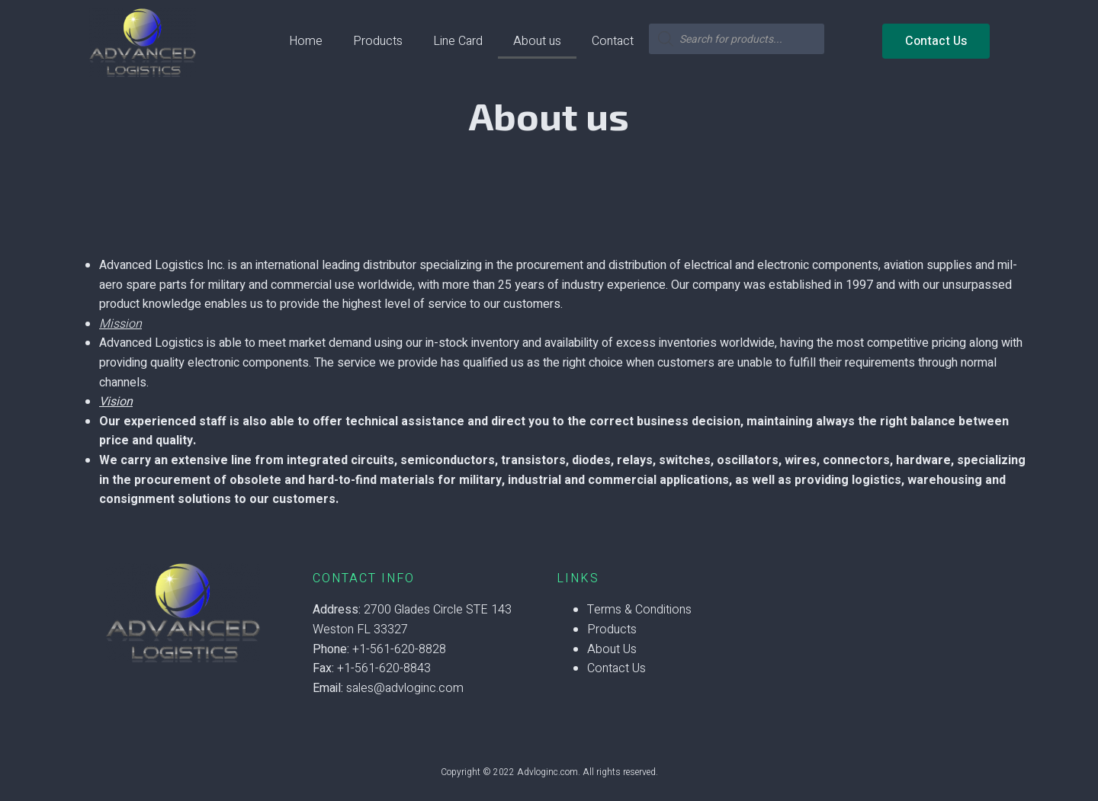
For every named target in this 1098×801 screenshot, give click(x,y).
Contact (613, 41)
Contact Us (616, 668)
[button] (936, 41)
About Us (612, 649)
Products (378, 41)
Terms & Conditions (639, 610)
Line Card (458, 41)
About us (537, 41)
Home (306, 41)
